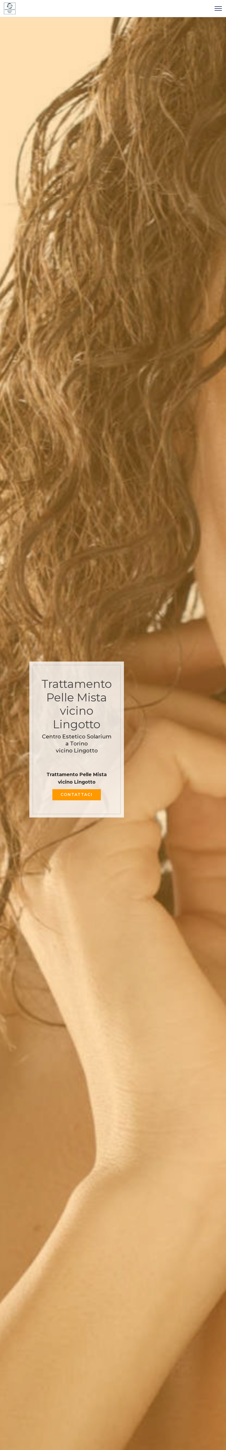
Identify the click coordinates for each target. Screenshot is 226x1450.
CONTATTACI (77, 794)
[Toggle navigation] (218, 8)
